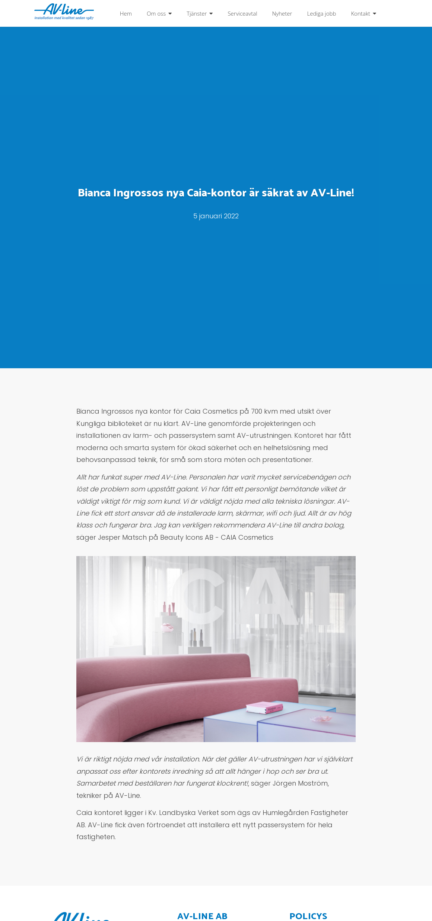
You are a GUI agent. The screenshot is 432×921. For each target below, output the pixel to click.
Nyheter (282, 13)
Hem (126, 13)
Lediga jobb (321, 13)
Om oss (156, 13)
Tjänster (197, 13)
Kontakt (360, 13)
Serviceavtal (242, 13)
